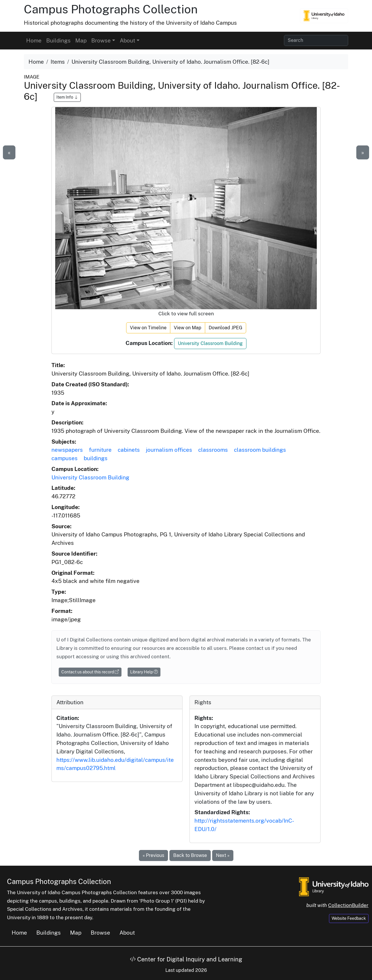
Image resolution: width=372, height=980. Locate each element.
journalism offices (169, 450)
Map (81, 40)
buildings (96, 458)
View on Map (187, 327)
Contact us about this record (90, 672)
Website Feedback (349, 918)
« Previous (153, 855)
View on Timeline (148, 327)
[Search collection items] (316, 40)
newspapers (67, 450)
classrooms (213, 450)
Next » (223, 855)
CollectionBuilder (348, 905)
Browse (100, 932)
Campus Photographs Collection (111, 9)
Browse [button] (101, 40)
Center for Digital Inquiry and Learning (186, 959)
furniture (100, 450)
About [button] (127, 40)
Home (34, 40)
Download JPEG (225, 327)
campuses (64, 458)
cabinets (129, 450)
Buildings (58, 40)
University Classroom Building (210, 343)
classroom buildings (260, 450)
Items (58, 61)
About (127, 932)
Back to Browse (190, 855)
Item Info (67, 97)
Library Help (144, 672)
